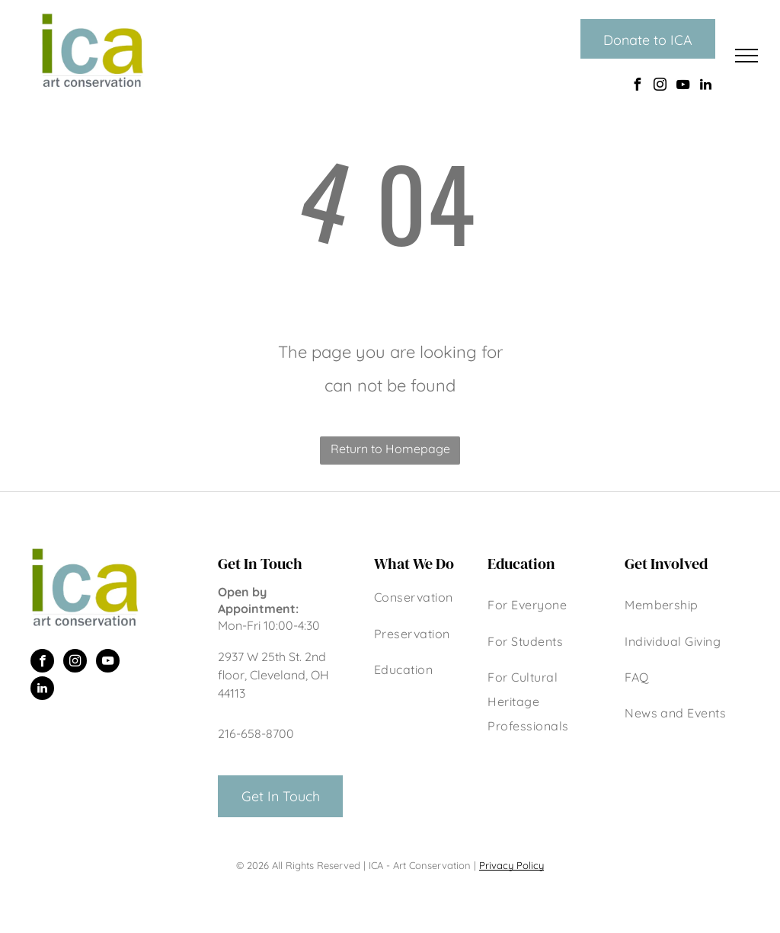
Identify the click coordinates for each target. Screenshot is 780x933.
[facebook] (637, 86)
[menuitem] (423, 599)
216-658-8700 (256, 733)
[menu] (746, 55)
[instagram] (660, 86)
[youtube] (682, 86)
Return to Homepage (390, 448)
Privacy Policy (511, 865)
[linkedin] (705, 86)
